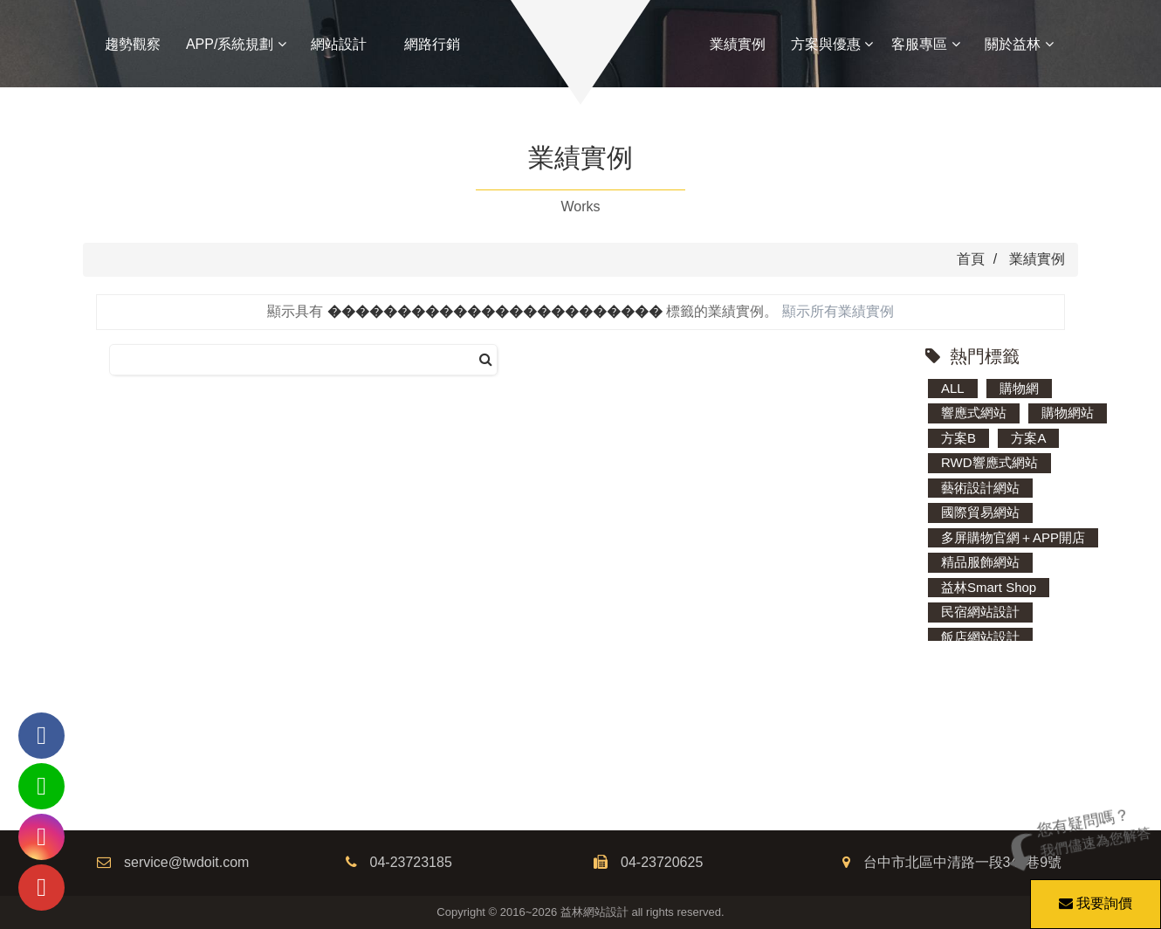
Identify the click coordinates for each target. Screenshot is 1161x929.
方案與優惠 (832, 44)
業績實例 (738, 44)
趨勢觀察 (133, 44)
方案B (958, 437)
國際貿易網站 (980, 512)
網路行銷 (432, 44)
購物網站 (1067, 412)
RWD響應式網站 (989, 462)
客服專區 (925, 44)
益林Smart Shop (988, 587)
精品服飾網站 (980, 561)
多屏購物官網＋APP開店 (1013, 537)
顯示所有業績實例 (838, 311)
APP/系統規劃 (236, 44)
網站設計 (339, 44)
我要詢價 (1092, 895)
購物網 (1019, 388)
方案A (1028, 437)
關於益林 (1019, 44)
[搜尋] (486, 360)
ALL (953, 388)
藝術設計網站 (980, 487)
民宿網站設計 (980, 611)
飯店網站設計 (980, 637)
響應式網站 (973, 412)
